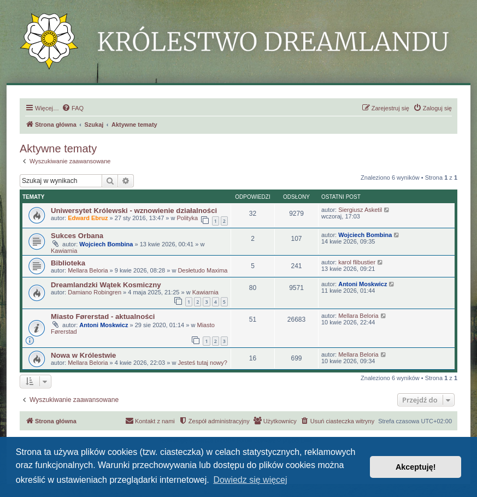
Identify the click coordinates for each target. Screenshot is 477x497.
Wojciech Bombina (106, 244)
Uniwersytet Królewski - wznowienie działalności (134, 210)
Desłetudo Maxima (202, 270)
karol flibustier (356, 262)
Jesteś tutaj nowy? (202, 362)
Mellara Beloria (88, 270)
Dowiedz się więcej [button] (250, 479)
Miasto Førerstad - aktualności (103, 316)
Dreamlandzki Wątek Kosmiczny (106, 285)
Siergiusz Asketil (360, 209)
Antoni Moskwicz (362, 284)
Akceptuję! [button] (416, 467)
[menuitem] (73, 108)
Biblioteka (68, 263)
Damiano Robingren (94, 292)
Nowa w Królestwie (83, 355)
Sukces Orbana (77, 236)
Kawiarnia (64, 250)
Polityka (187, 218)
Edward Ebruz (88, 218)
